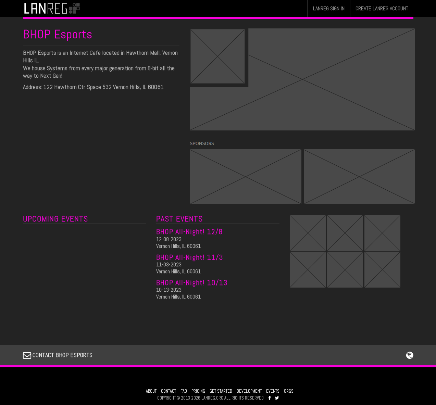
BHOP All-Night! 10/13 (192, 282)
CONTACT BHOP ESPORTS (57, 355)
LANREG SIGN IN (329, 8)
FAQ (183, 391)
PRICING (198, 391)
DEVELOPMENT (249, 391)
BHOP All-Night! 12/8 (189, 231)
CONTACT (168, 391)
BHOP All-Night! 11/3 (189, 257)
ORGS (289, 391)
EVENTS (272, 391)
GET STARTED (221, 391)
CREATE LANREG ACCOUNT (382, 8)
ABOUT (151, 391)
